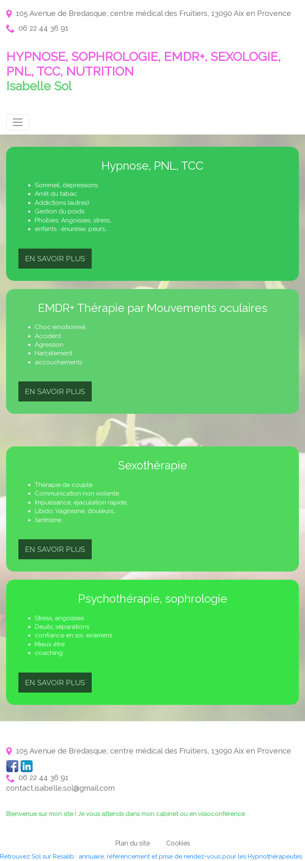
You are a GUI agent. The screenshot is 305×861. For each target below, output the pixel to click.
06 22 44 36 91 (37, 28)
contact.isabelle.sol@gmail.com (60, 788)
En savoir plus (55, 258)
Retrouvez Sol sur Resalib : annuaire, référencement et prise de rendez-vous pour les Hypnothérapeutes (151, 856)
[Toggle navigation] (17, 122)
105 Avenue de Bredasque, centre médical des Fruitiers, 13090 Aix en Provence (148, 13)
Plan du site (132, 843)
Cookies (178, 843)
